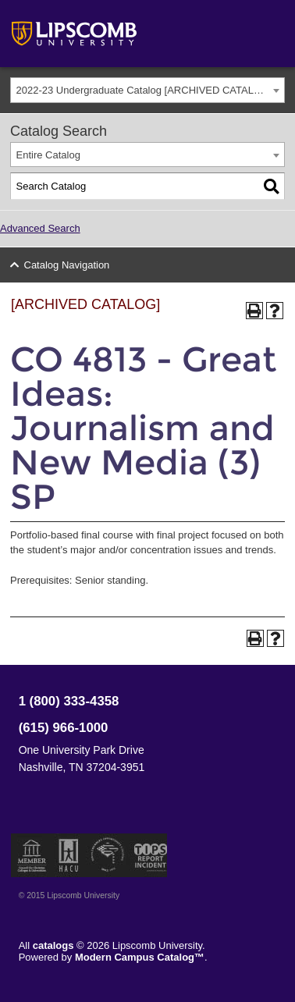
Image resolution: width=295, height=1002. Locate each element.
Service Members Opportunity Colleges (108, 855)
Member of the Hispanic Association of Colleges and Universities (68, 855)
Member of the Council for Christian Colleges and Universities (32, 855)
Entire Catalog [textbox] (48, 155)
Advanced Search (40, 228)
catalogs (53, 945)
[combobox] (147, 90)
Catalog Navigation (67, 265)
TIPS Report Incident (149, 855)
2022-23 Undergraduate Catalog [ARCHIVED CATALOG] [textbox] (144, 90)
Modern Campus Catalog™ (139, 957)
